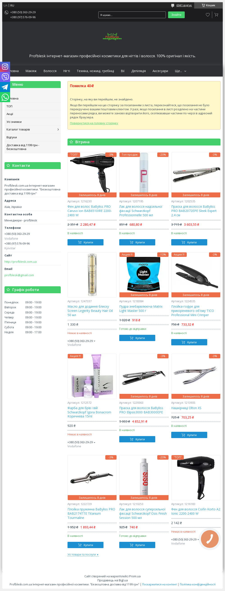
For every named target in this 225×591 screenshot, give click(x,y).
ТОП (9, 106)
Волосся (49, 71)
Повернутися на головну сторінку (94, 123)
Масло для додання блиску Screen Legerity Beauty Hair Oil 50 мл (90, 310)
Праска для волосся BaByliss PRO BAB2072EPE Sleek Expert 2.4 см (194, 211)
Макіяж (31, 71)
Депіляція (138, 71)
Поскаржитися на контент (159, 584)
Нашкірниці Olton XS (186, 408)
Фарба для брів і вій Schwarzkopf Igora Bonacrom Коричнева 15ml (89, 412)
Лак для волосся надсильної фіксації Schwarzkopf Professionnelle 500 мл (140, 211)
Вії (123, 71)
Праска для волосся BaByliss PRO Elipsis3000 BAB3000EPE (141, 410)
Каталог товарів (18, 129)
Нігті (66, 71)
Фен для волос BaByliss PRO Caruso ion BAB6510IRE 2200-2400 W (90, 211)
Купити (88, 242)
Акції (10, 114)
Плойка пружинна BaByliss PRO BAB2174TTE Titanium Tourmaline (91, 513)
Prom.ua (135, 576)
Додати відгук (208, 14)
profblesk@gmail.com (19, 275)
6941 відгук (184, 5)
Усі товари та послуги (82, 554)
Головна (12, 71)
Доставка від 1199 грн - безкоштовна (23, 147)
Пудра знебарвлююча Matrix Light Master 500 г (140, 308)
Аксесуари (160, 71)
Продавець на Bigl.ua (112, 580)
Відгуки (12, 137)
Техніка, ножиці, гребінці (95, 71)
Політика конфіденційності (198, 584)
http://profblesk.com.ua (20, 262)
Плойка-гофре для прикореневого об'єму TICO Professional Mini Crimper (192, 310)
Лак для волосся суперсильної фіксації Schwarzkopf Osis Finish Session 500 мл (143, 513)
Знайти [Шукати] (176, 14)
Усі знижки (14, 122)
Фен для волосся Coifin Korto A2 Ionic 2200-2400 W (195, 511)
